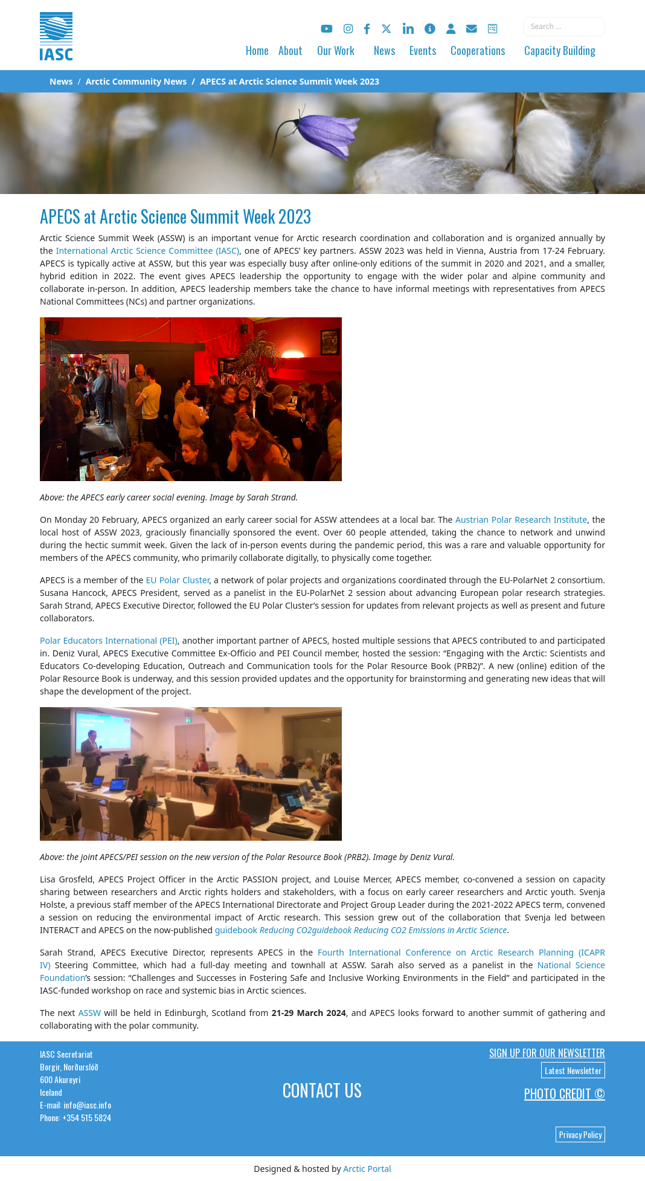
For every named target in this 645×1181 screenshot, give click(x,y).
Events (422, 50)
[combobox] (564, 26)
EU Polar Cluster (178, 580)
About (290, 50)
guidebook (361, 930)
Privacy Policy (580, 1134)
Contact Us (322, 1090)
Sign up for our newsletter (547, 1053)
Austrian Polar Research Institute (521, 519)
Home (257, 50)
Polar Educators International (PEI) (109, 640)
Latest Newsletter (573, 1070)
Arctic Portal (367, 1168)
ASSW (90, 1012)
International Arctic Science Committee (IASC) (147, 250)
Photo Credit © (564, 1093)
